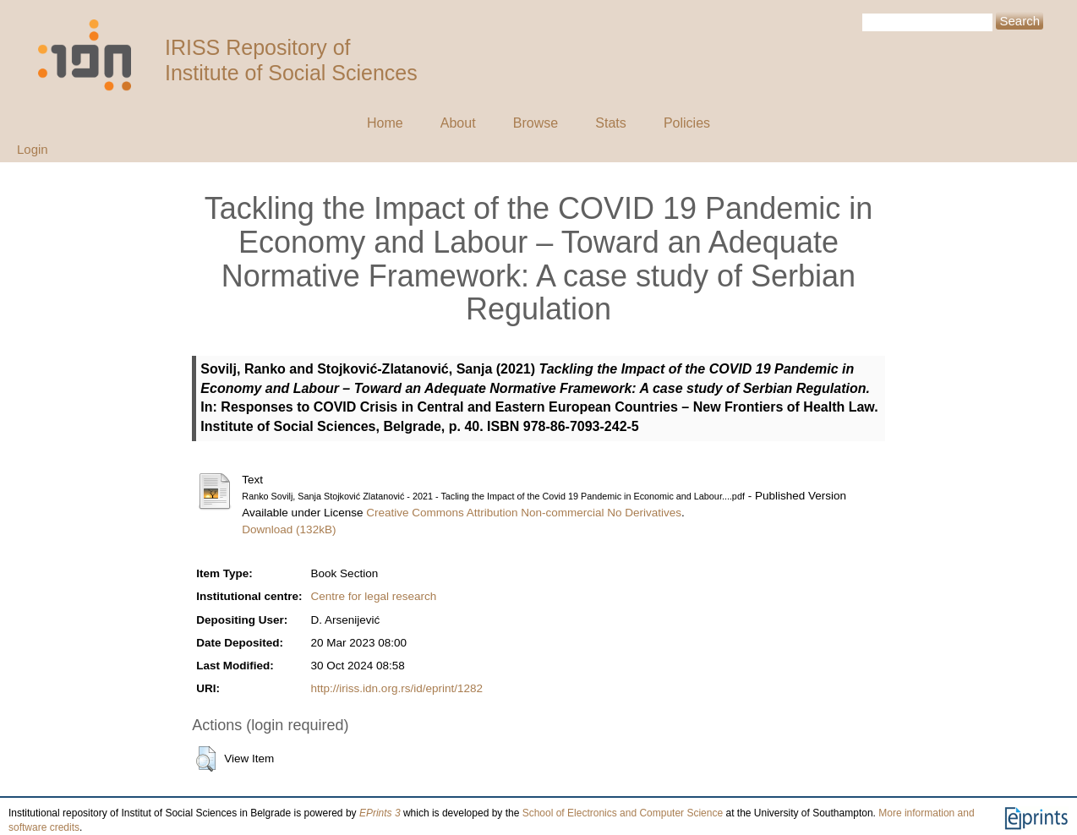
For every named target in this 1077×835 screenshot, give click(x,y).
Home (385, 123)
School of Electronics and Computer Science (622, 813)
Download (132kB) (289, 529)
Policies (687, 123)
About (458, 123)
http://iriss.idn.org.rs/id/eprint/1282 (397, 688)
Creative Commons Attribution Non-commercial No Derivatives (523, 512)
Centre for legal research (374, 596)
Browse (535, 123)
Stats (610, 123)
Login (32, 149)
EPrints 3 (380, 813)
